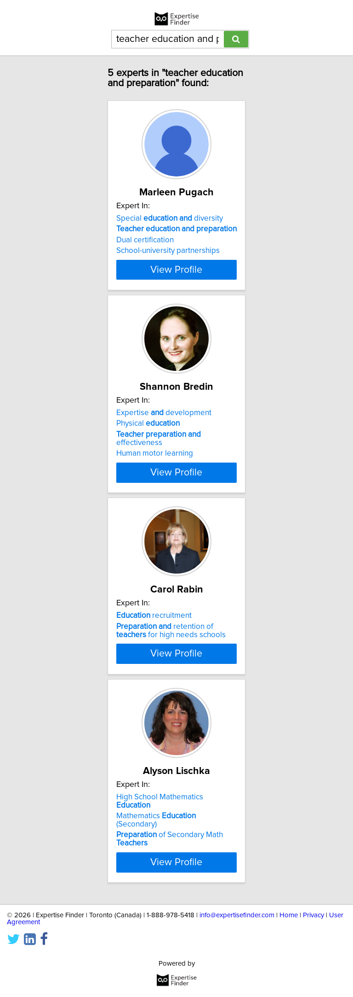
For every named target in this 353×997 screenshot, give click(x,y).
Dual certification (145, 240)
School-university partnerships (168, 250)
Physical (148, 438)
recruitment (154, 636)
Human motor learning (154, 467)
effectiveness (158, 453)
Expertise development (163, 427)
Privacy (313, 963)
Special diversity (169, 218)
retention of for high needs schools (171, 650)
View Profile (176, 284)
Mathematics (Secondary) (156, 867)
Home (288, 963)
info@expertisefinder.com (236, 963)
